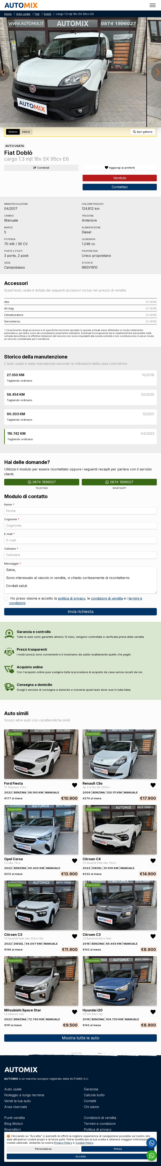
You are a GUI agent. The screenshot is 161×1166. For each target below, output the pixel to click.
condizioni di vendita (107, 598)
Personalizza (43, 1148)
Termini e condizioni (100, 1123)
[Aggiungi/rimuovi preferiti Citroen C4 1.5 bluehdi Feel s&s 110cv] (153, 861)
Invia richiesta (80, 611)
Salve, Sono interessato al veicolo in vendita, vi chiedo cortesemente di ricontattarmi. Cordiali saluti (80, 580)
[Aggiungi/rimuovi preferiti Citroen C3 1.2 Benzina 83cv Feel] (153, 936)
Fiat (37, 14)
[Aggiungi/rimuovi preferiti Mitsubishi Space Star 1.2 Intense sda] (74, 1012)
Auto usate (23, 14)
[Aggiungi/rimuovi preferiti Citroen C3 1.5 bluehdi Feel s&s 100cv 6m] (74, 936)
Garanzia (91, 1089)
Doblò (47, 14)
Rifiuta (118, 1148)
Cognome (11, 519)
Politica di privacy (98, 1129)
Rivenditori (12, 1129)
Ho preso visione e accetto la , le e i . (75, 600)
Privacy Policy (63, 1142)
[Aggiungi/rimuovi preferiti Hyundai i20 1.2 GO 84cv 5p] (153, 1012)
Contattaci (120, 187)
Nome (9, 504)
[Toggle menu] (152, 5)
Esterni (13, 131)
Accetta (80, 1156)
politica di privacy (71, 598)
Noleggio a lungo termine (24, 1095)
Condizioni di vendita (100, 1118)
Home (8, 14)
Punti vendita (14, 1118)
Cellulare (11, 548)
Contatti (90, 1101)
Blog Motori (13, 1123)
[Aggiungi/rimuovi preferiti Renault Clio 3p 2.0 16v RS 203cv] (153, 785)
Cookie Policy (84, 1142)
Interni (26, 131)
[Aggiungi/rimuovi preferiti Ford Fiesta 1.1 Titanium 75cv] (74, 785)
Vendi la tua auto (17, 1101)
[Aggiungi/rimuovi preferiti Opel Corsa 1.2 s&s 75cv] (74, 861)
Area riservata (15, 1107)
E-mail (9, 534)
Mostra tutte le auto (80, 1037)
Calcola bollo (94, 1095)
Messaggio (12, 563)
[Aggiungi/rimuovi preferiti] (120, 168)
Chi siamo (91, 1107)
